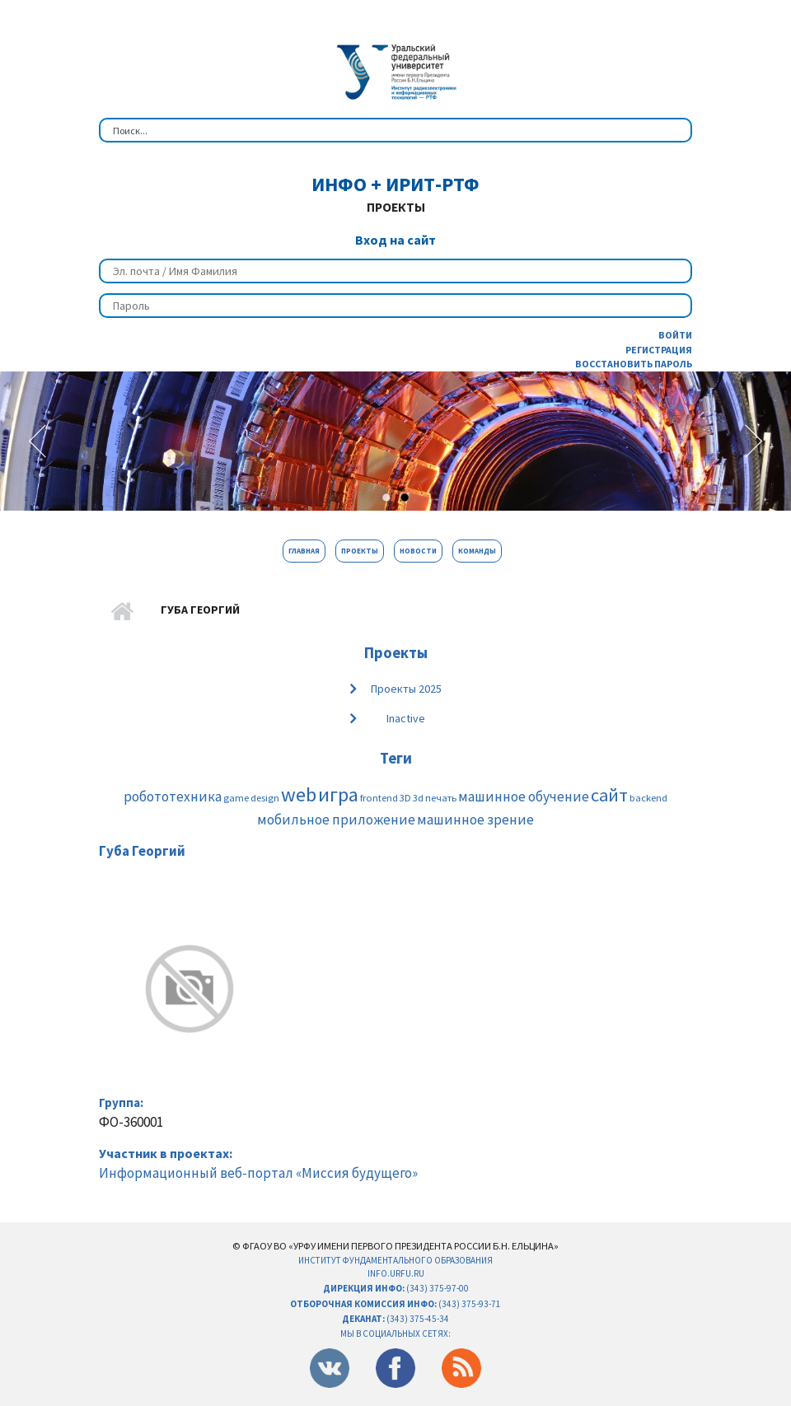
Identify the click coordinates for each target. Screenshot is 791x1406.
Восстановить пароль (633, 363)
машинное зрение (475, 819)
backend (648, 798)
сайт (609, 794)
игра (338, 794)
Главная (304, 550)
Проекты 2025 (406, 688)
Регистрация (658, 349)
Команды (477, 550)
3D (405, 798)
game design (251, 798)
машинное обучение (523, 796)
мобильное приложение (336, 819)
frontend (379, 798)
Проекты (359, 550)
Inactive (405, 718)
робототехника (173, 796)
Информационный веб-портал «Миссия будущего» (258, 1173)
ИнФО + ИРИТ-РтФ (395, 184)
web (298, 794)
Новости (418, 550)
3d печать (434, 798)
